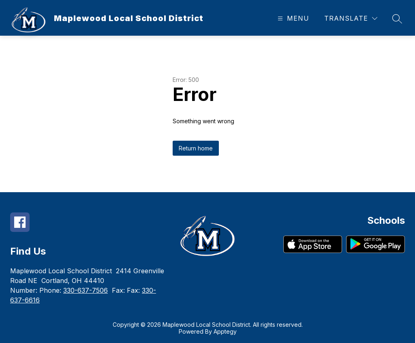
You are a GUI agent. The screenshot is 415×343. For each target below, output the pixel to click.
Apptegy (225, 331)
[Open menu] (292, 18)
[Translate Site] (350, 18)
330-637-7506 (85, 290)
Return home (196, 148)
